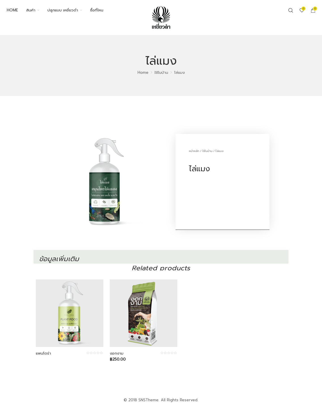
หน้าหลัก (194, 151)
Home (143, 72)
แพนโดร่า (43, 353)
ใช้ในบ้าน (161, 72)
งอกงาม (117, 353)
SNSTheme (148, 400)
